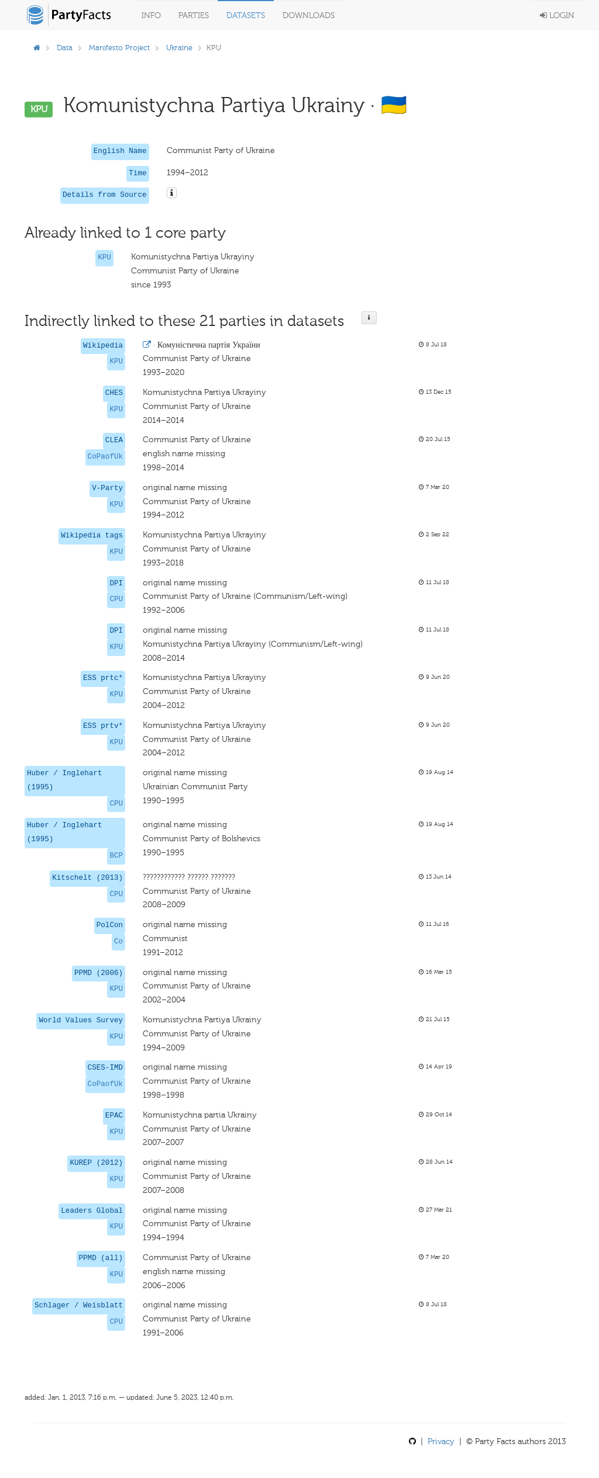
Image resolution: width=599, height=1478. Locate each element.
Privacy (441, 1441)
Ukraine (179, 47)
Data (65, 47)
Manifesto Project (119, 47)
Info (151, 15)
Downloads (309, 15)
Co (118, 942)
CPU (116, 599)
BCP (116, 856)
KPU (104, 258)
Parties (193, 15)
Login (557, 15)
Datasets (245, 15)
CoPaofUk (105, 457)
